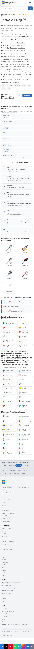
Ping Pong (6, 346)
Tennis (5, 336)
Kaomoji (4, 598)
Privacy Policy (6, 614)
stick (29, 85)
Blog (3, 596)
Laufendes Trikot (24, 370)
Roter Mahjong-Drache (24, 434)
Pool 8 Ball (7, 425)
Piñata (5, 421)
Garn (5, 448)
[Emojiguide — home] (9, 2)
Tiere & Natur (5, 516)
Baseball (6, 332)
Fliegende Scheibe (22, 406)
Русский (5, 471)
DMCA (3, 619)
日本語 (19, 471)
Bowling (22, 336)
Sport (22, 14)
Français (25, 465)
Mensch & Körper (7, 528)
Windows (4, 565)
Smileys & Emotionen (8, 513)
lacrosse (9, 85)
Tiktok (3, 575)
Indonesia (16, 473)
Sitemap (4, 635)
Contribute (5, 608)
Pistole (5, 429)
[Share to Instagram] (23, 646)
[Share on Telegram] (19, 646)
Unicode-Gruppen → (7, 521)
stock (4, 88)
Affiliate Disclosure (7, 616)
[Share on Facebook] (2, 646)
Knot (21, 448)
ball (3, 85)
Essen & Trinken (6, 518)
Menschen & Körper (7, 500)
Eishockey (22, 341)
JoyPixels (4, 573)
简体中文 (12, 471)
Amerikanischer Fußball (8, 341)
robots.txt (9, 635)
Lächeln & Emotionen (8, 541)
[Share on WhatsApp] (15, 646)
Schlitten (6, 328)
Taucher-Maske (24, 384)
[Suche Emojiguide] (14, 8)
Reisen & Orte (6, 510)
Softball (22, 328)
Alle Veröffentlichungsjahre (9, 588)
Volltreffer (6, 444)
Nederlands (12, 468)
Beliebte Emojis (6, 593)
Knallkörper (23, 439)
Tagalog (24, 473)
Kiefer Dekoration (7, 453)
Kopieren (27, 95)
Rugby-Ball (23, 332)
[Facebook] (3, 492)
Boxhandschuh (8, 323)
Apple (3, 557)
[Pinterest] (10, 492)
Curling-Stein (7, 370)
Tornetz (22, 375)
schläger (17, 85)
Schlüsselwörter (6, 585)
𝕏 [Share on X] (6, 646)
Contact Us (5, 622)
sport (23, 85)
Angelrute (6, 392)
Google (4, 559)
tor (9, 88)
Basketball (7, 406)
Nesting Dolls (23, 425)
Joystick (22, 452)
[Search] (30, 8)
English (5, 465)
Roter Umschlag (24, 421)
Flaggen (4, 502)
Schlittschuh (23, 346)
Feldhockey (7, 375)
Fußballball (23, 323)
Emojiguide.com (5, 14)
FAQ (3, 601)
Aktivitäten (15, 14)
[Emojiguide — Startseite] (3, 482)
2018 (23, 50)
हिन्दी (10, 473)
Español (11, 465)
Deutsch (18, 465)
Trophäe (6, 439)
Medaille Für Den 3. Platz (24, 430)
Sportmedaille (24, 444)
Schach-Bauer (8, 434)
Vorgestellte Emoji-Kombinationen (11, 583)
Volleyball (22, 392)
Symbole (4, 508)
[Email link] (32, 646)
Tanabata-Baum (24, 416)
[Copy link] (27, 646)
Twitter (3, 567)
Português (21, 468)
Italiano (5, 468)
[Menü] (30, 3)
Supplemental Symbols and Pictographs (14, 157)
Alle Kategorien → (7, 549)
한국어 (25, 471)
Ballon (5, 416)
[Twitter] (6, 492)
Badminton (7, 388)
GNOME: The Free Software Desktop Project (14, 624)
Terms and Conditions (8, 611)
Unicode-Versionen (7, 590)
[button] (17, 116)
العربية (4, 473)
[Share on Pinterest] (10, 646)
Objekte (4, 505)
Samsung (4, 570)
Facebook (5, 562)
